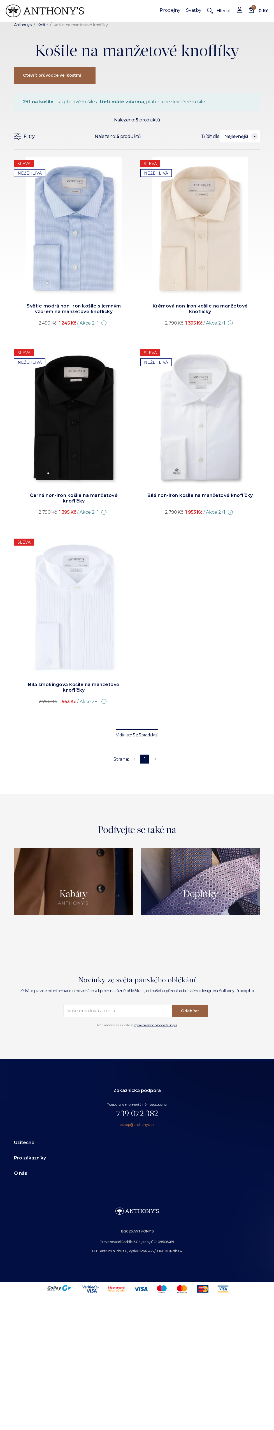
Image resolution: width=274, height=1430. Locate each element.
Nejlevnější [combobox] (236, 136)
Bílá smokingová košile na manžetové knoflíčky (74, 687)
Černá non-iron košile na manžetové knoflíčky (74, 498)
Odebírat (190, 1011)
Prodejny (170, 10)
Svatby (193, 10)
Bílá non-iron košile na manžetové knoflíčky (200, 495)
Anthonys (22, 24)
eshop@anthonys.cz (137, 1125)
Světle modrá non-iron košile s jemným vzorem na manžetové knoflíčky (74, 308)
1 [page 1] (144, 759)
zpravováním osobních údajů (155, 1025)
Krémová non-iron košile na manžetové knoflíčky (200, 308)
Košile (42, 24)
